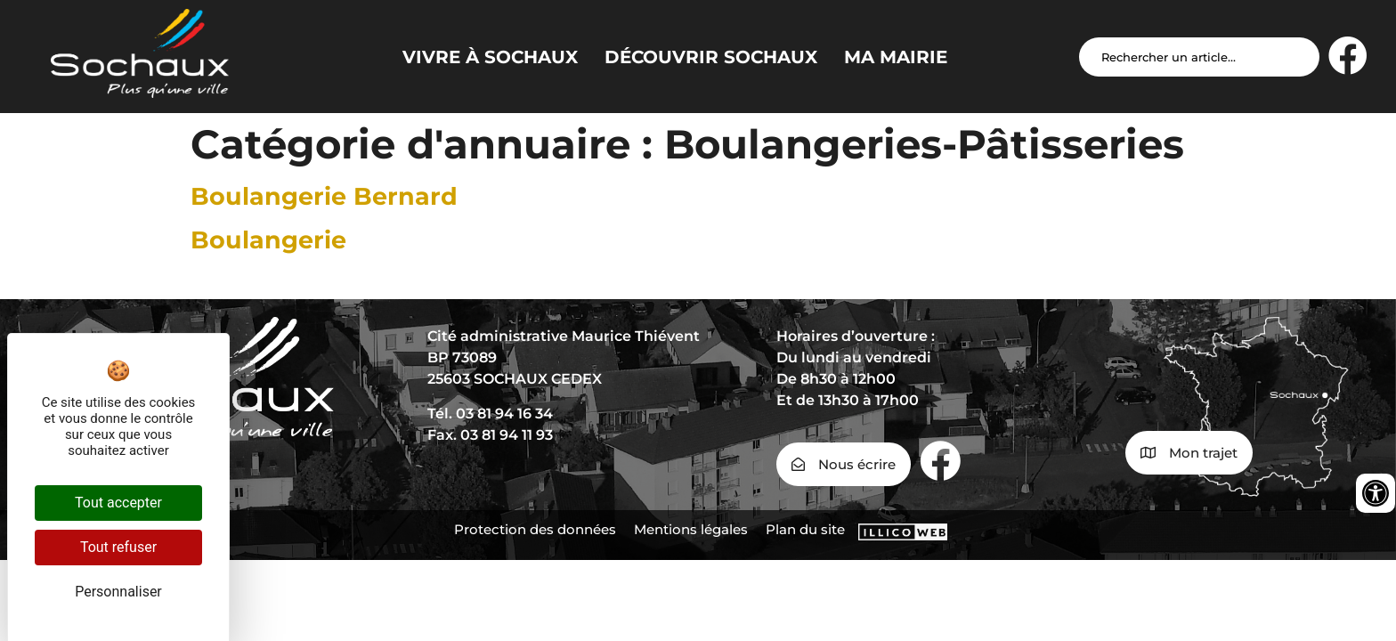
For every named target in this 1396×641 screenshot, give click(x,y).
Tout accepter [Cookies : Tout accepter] (118, 502)
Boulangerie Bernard (324, 196)
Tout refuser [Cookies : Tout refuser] (118, 547)
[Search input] (1199, 57)
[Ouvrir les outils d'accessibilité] (1375, 493)
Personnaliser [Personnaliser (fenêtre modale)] (118, 591)
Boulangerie (268, 240)
